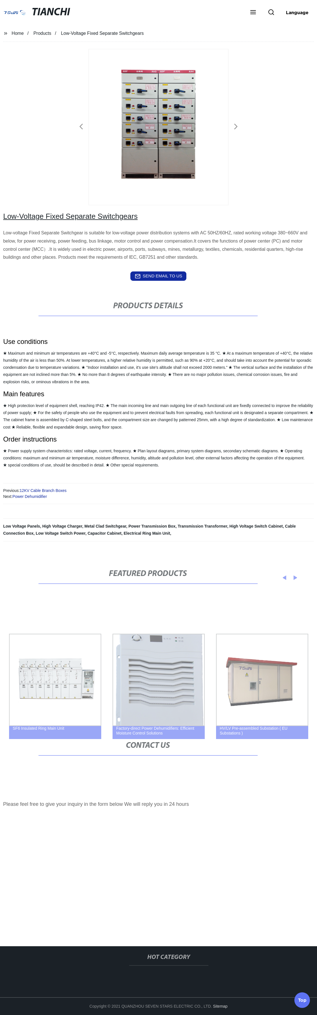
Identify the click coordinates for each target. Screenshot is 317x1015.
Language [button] (297, 12)
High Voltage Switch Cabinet (256, 526)
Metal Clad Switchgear (105, 526)
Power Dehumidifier (29, 496)
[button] (253, 13)
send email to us (158, 276)
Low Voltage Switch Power (60, 533)
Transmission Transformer (202, 526)
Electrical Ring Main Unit (147, 533)
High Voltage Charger (62, 526)
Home (18, 33)
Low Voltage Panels (21, 526)
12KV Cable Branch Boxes (43, 490)
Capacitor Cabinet (105, 533)
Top (302, 999)
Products (42, 33)
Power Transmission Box (152, 526)
